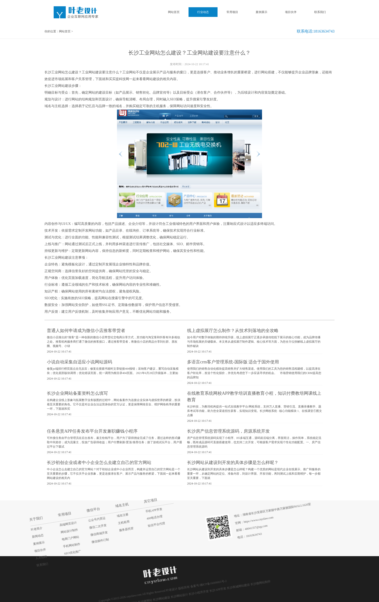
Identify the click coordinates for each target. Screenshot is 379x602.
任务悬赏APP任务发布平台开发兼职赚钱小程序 (92, 431)
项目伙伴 (291, 12)
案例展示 (261, 12)
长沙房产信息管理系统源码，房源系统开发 (228, 431)
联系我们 (320, 12)
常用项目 (232, 12)
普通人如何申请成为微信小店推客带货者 (86, 330)
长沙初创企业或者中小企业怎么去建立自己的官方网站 (99, 462)
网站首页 (174, 12)
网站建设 (153, 79)
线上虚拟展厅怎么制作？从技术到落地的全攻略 (232, 330)
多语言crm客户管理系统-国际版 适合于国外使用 (233, 362)
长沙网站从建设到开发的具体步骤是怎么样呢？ (232, 462)
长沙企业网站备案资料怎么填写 (77, 393)
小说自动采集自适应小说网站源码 (79, 362)
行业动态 (203, 12)
